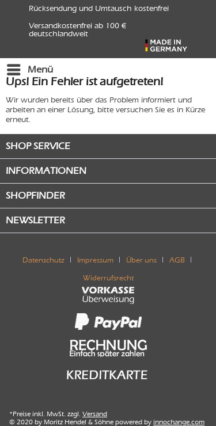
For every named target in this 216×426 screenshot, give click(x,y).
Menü (30, 67)
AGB (177, 260)
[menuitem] (29, 69)
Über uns (141, 260)
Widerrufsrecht (108, 277)
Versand (94, 414)
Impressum (95, 260)
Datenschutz (43, 260)
